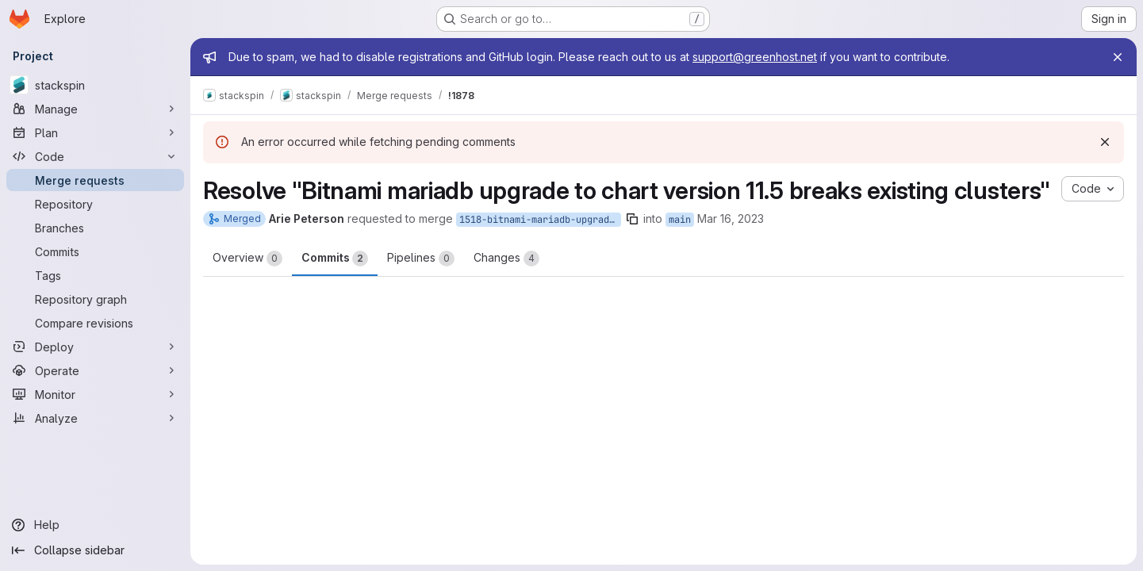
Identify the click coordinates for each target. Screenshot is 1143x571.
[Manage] (95, 109)
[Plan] (95, 132)
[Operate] (95, 370)
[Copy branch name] (632, 218)
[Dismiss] (1104, 141)
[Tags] (95, 275)
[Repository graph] (95, 299)
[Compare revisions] (95, 323)
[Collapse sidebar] (95, 550)
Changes (506, 258)
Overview (247, 258)
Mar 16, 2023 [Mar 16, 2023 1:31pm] (730, 218)
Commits (334, 258)
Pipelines (421, 258)
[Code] (95, 156)
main (680, 219)
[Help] (95, 525)
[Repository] (95, 204)
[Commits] (95, 251)
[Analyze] (95, 418)
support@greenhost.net (754, 56)
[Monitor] (95, 394)
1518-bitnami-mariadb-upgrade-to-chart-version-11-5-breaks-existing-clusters (540, 219)
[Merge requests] (95, 180)
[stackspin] (95, 85)
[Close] (1117, 57)
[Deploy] (95, 346)
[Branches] (95, 228)
